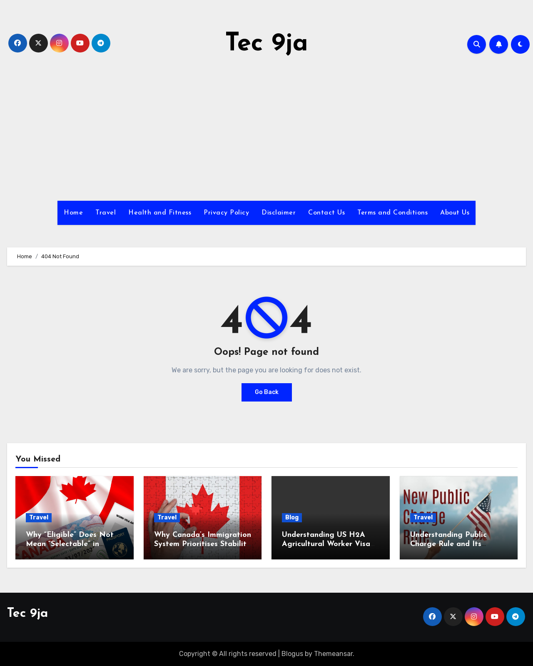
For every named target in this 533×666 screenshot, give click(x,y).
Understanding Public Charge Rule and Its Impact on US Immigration (457, 544)
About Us (454, 213)
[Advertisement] (266, 130)
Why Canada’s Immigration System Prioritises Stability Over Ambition (202, 544)
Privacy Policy (226, 213)
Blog (292, 517)
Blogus (292, 654)
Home (73, 213)
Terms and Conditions (392, 213)
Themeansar (333, 654)
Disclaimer (279, 213)
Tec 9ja (266, 44)
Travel (105, 213)
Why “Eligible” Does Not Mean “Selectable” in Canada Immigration (70, 544)
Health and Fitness (159, 213)
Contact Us (326, 213)
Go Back (267, 392)
